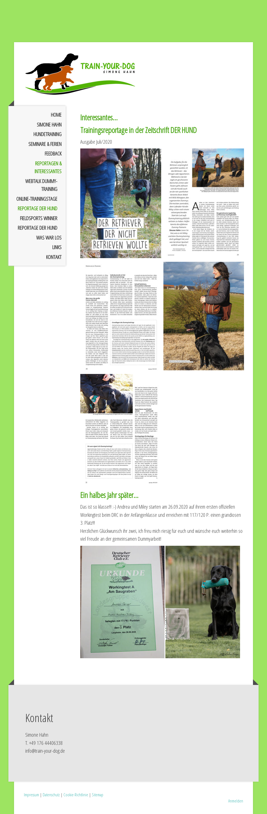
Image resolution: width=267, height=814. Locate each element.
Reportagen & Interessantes (48, 167)
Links (56, 247)
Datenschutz (51, 794)
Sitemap (97, 794)
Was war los (48, 237)
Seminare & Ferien (44, 144)
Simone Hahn (49, 124)
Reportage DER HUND (37, 208)
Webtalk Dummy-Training (41, 185)
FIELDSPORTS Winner (38, 218)
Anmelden (235, 801)
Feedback (53, 153)
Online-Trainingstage (36, 198)
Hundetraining (47, 134)
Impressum (31, 794)
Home (56, 114)
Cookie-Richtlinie (75, 794)
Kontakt (53, 257)
